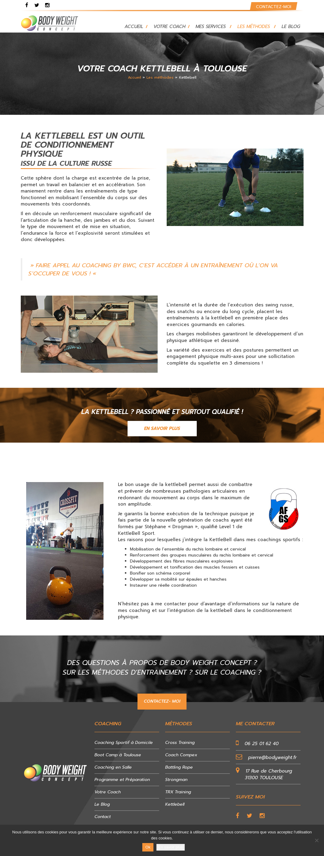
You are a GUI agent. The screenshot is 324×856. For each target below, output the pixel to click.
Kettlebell (174, 804)
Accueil (134, 26)
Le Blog (102, 804)
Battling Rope (179, 767)
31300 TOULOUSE (264, 777)
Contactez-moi (273, 7)
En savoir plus (170, 847)
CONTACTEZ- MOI (162, 701)
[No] (316, 840)
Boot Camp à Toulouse (117, 755)
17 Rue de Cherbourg (268, 771)
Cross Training (180, 742)
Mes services (211, 26)
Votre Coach (169, 26)
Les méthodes (253, 26)
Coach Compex (181, 755)
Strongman (176, 779)
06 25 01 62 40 (262, 743)
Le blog (291, 26)
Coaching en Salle (113, 767)
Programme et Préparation (122, 779)
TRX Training (178, 792)
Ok (147, 847)
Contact (102, 817)
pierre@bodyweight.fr (272, 757)
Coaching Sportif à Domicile (123, 742)
